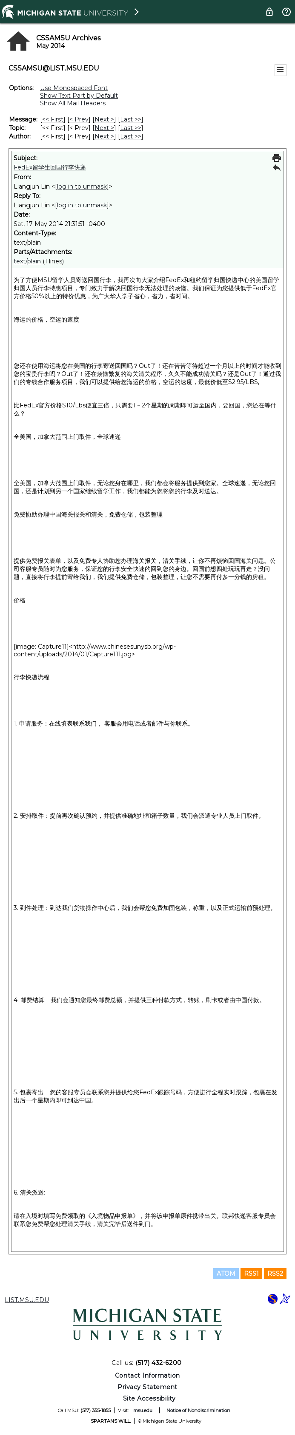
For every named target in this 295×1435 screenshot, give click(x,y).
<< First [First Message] (52, 119)
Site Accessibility (149, 1398)
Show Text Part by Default (79, 95)
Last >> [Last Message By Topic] (130, 128)
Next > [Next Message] (104, 119)
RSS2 (275, 1273)
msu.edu (142, 1410)
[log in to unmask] (82, 186)
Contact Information (147, 1375)
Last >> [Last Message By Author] (130, 136)
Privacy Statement (147, 1387)
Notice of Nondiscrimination (198, 1410)
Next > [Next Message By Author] (104, 136)
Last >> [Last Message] (130, 119)
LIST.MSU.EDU (27, 1300)
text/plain (27, 261)
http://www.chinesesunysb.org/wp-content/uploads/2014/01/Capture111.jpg (95, 650)
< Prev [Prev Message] (79, 119)
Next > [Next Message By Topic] (104, 128)
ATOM (226, 1273)
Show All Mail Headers (73, 103)
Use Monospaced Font (74, 88)
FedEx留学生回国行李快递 (50, 167)
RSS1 (251, 1273)
